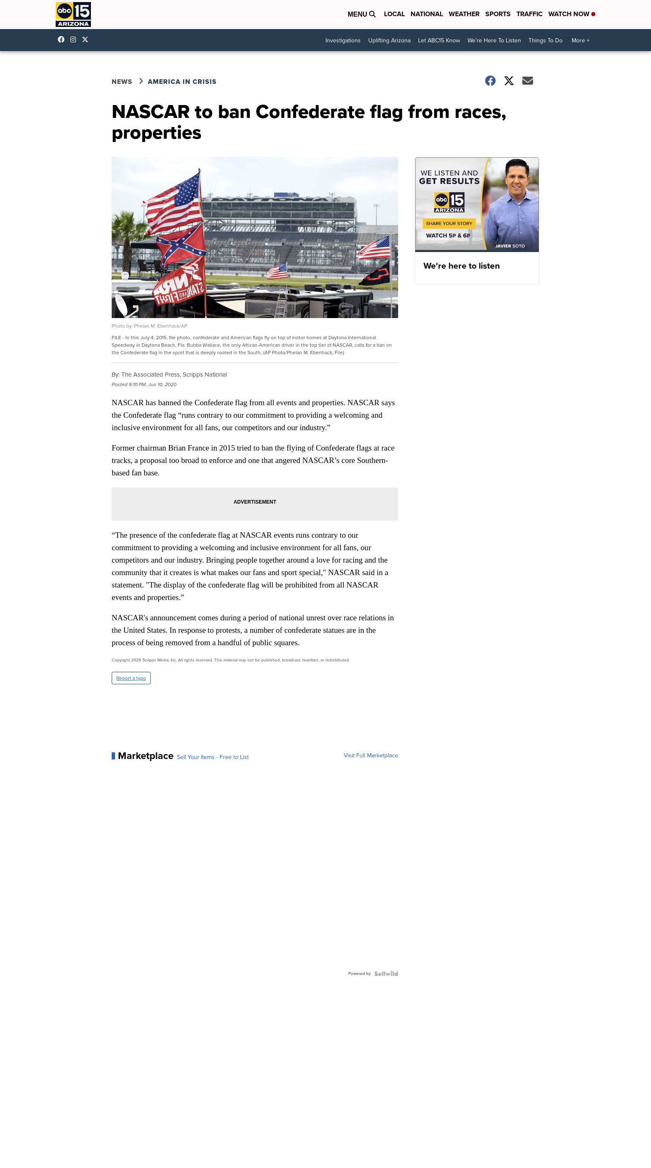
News (122, 81)
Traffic (529, 14)
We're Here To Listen (494, 40)
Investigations (343, 40)
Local (394, 14)
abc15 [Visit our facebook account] (63, 39)
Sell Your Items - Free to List (213, 757)
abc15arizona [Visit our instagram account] (75, 39)
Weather (464, 14)
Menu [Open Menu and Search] (362, 14)
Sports (498, 14)
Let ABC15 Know (439, 40)
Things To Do (546, 40)
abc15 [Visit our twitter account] (87, 39)
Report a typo (131, 678)
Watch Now (571, 14)
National (427, 14)
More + (581, 40)
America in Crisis (182, 81)
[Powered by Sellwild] (386, 974)
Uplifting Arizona (389, 40)
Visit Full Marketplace (371, 756)
